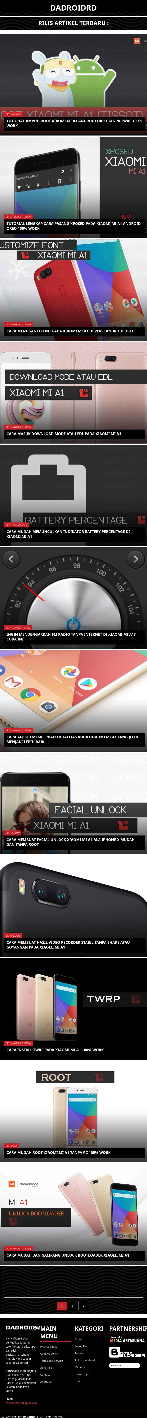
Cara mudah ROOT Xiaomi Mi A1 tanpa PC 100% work (59, 1152)
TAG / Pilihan (13, 833)
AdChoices (116, 1365)
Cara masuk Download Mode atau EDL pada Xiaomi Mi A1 (64, 433)
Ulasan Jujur (82, 1374)
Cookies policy (49, 1353)
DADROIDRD (73, 7)
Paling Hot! (81, 1346)
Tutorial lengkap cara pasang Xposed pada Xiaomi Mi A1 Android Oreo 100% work (74, 226)
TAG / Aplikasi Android (18, 627)
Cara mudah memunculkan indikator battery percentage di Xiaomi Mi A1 (68, 534)
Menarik (80, 1367)
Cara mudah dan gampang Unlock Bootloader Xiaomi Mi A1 (68, 1255)
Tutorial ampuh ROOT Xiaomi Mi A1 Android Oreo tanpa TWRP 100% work (69, 123)
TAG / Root (11, 1146)
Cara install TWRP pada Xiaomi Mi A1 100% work (55, 1049)
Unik (77, 1381)
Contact (45, 1374)
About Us (46, 1381)
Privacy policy (48, 1347)
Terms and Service (51, 1361)
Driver (78, 1339)
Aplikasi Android (85, 1360)
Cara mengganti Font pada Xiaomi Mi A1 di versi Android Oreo (71, 331)
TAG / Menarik (13, 114)
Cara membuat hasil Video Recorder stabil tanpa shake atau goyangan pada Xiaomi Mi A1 (68, 945)
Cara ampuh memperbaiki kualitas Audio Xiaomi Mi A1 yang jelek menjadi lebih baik (73, 739)
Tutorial (79, 1353)
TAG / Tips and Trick (16, 525)
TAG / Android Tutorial (19, 217)
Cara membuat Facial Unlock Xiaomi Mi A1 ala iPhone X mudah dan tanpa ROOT (71, 842)
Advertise (46, 1367)
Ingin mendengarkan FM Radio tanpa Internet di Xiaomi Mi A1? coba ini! (71, 637)
